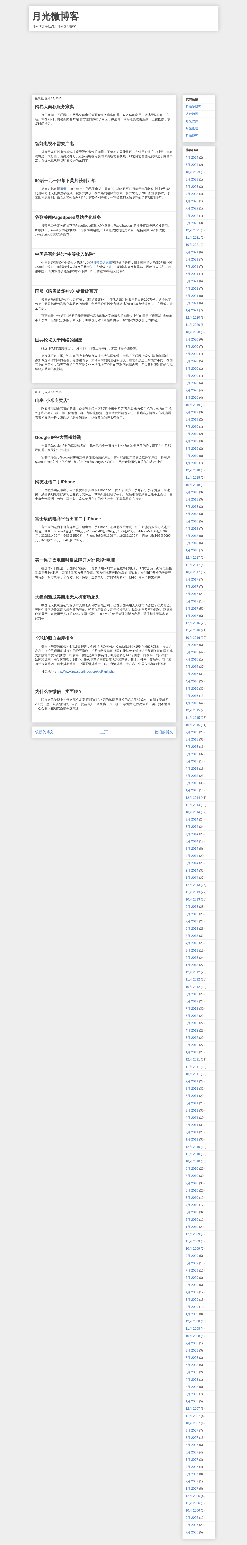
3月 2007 (192, 1474)
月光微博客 (55, 16)
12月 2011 (193, 1059)
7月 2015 (192, 746)
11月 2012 (193, 979)
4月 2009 (192, 1292)
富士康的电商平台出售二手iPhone (68, 518)
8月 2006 (192, 1525)
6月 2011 (192, 1103)
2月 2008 (192, 1394)
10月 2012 (193, 987)
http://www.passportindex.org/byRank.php (86, 671)
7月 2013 (192, 921)
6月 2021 (192, 274)
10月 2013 (193, 899)
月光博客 (192, 135)
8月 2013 (192, 914)
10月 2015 (193, 725)
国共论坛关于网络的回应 (58, 340)
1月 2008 (192, 1401)
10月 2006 (193, 1510)
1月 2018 (192, 550)
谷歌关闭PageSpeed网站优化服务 (68, 217)
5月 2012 (192, 1023)
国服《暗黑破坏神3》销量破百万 (66, 291)
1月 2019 (192, 463)
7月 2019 (192, 426)
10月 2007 (193, 1423)
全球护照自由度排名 (54, 638)
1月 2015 (192, 790)
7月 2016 (192, 659)
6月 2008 (192, 1365)
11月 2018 (193, 477)
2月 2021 (192, 303)
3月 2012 (192, 1037)
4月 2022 (192, 216)
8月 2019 (192, 419)
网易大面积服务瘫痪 (54, 106)
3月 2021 (192, 295)
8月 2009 (192, 1263)
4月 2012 (192, 1030)
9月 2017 (192, 579)
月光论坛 (192, 128)
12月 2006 (193, 1496)
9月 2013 (192, 906)
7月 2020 (192, 354)
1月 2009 (192, 1314)
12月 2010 (193, 1147)
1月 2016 (192, 703)
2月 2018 (192, 543)
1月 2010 (192, 1227)
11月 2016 (193, 630)
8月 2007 (192, 1437)
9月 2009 (192, 1255)
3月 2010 (192, 1212)
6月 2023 (192, 186)
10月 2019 (193, 405)
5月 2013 (192, 935)
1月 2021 (192, 310)
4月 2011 (192, 1117)
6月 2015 (192, 754)
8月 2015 (192, 739)
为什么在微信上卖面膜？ (58, 691)
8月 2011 (192, 1088)
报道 (63, 189)
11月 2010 (193, 1154)
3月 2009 (192, 1299)
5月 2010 (192, 1197)
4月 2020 (192, 375)
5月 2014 (192, 848)
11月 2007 (193, 1416)
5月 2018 (192, 521)
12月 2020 (193, 317)
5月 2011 (192, 1110)
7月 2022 (192, 208)
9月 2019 (192, 412)
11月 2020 (193, 324)
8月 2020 (192, 346)
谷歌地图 (192, 114)
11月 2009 (193, 1241)
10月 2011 (193, 1074)
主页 (104, 732)
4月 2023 (192, 194)
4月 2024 (192, 157)
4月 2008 (192, 1379)
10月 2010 (193, 1161)
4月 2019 (192, 441)
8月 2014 (192, 826)
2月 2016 (192, 695)
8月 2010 (192, 1175)
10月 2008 (193, 1336)
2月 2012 (192, 1045)
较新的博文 (44, 732)
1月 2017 (192, 615)
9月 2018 (192, 492)
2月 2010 (192, 1219)
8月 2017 (192, 586)
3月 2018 (192, 535)
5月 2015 (192, 761)
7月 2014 (192, 834)
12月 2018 (193, 470)
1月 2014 (192, 877)
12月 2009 (193, 1234)
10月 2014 (193, 812)
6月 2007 (192, 1452)
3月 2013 (192, 950)
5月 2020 (192, 368)
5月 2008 (192, 1372)
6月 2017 (192, 601)
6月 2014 (192, 841)
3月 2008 (192, 1387)
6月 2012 (192, 1015)
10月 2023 (193, 172)
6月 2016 (192, 666)
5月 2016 (192, 674)
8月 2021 (192, 259)
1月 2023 (192, 201)
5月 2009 (192, 1285)
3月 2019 (192, 448)
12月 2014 (193, 797)
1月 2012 (192, 1052)
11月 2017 (193, 565)
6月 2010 (192, 1190)
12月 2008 (193, 1321)
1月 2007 (192, 1488)
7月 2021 (192, 266)
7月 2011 (192, 1095)
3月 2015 (192, 775)
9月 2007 (192, 1430)
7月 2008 (192, 1357)
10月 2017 (193, 572)
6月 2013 (192, 928)
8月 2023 (192, 179)
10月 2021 (193, 244)
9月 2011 (192, 1081)
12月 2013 (193, 885)
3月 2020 (192, 383)
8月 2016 (192, 652)
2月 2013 (192, 957)
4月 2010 (192, 1205)
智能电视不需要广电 (54, 143)
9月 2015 (192, 732)
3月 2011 (192, 1125)
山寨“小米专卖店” (52, 400)
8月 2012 (192, 1001)
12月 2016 (193, 623)
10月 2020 (193, 332)
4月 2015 (192, 768)
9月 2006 (192, 1517)
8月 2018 (192, 499)
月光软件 (192, 121)
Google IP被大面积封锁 (58, 437)
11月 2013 (193, 892)
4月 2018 (192, 528)
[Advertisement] (123, 60)
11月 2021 (193, 237)
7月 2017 (192, 594)
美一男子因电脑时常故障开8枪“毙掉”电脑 (75, 560)
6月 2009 (192, 1277)
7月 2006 (192, 1532)
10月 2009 (193, 1248)
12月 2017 (193, 557)
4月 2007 (192, 1467)
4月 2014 (192, 855)
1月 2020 (192, 397)
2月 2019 (192, 455)
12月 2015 (193, 710)
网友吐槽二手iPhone (55, 481)
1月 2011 (192, 1139)
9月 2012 (192, 994)
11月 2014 (193, 805)
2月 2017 (192, 608)
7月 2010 (192, 1183)
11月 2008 (193, 1328)
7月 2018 (192, 506)
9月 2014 (192, 819)
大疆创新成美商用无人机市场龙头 (67, 597)
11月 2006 (193, 1503)
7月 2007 (192, 1445)
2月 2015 (192, 783)
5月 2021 (192, 281)
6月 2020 (192, 361)
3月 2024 (192, 164)
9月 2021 (192, 252)
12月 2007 (193, 1408)
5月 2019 (192, 434)
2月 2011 (192, 1132)
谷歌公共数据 (102, 262)
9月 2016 (192, 645)
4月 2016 (192, 681)
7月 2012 (192, 1008)
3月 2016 (192, 688)
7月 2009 (192, 1270)
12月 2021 (193, 230)
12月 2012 (193, 972)
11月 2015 (193, 717)
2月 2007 (192, 1481)
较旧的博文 (163, 732)
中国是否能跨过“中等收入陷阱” (65, 254)
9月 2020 (192, 339)
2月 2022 (192, 223)
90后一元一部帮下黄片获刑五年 (65, 180)
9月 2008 (192, 1343)
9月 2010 (192, 1168)
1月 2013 (192, 965)
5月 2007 (192, 1459)
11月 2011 (193, 1067)
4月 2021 (192, 288)
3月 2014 (192, 863)
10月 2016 (193, 637)
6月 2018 (192, 514)
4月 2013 (192, 943)
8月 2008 (192, 1350)
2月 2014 (192, 870)
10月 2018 (193, 485)
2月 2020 (192, 390)
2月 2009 (192, 1307)
